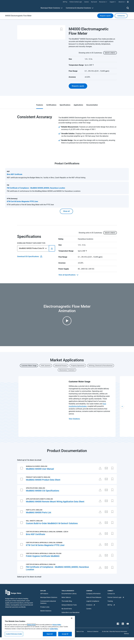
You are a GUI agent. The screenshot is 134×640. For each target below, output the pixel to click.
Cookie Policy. (54, 629)
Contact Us (111, 593)
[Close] (71, 618)
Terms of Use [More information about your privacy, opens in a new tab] (31, 624)
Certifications (51, 105)
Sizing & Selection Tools (69, 605)
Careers (88, 609)
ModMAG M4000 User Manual (40, 469)
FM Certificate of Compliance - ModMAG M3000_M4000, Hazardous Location (57, 568)
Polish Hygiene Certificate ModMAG (42, 556)
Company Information (93, 593)
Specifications (65, 105)
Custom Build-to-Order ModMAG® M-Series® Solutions (52, 523)
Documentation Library (69, 593)
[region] (38, 627)
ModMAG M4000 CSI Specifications (42, 490)
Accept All (65, 634)
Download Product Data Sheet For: (31, 243)
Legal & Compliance (92, 601)
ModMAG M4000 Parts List (38, 512)
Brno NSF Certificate (35, 534)
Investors (89, 605)
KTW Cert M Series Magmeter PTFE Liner (45, 545)
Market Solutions (45, 611)
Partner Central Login (114, 597)
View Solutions (74, 419)
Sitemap (126, 633)
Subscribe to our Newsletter (70, 612)
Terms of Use (80, 631)
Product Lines (44, 607)
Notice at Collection (92, 631)
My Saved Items (67, 609)
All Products (44, 593)
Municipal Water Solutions (50, 8)
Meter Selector (66, 597)
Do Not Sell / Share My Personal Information (114, 631)
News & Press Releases (93, 597)
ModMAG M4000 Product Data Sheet (43, 480)
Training (110, 601)
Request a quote (105, 16)
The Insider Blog (67, 601)
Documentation (92, 105)
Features (39, 105)
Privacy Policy (56, 624)
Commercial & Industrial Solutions (78, 8)
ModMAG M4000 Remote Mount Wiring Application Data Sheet (55, 501)
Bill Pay (110, 605)
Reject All (49, 634)
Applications (78, 105)
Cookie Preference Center (14, 634)
